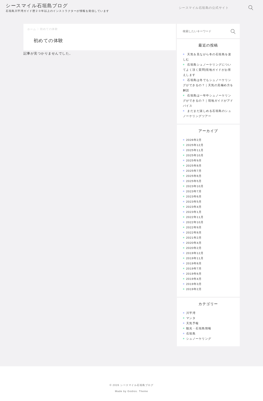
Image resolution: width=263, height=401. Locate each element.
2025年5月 (194, 181)
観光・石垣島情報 (198, 328)
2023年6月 (194, 196)
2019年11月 (195, 258)
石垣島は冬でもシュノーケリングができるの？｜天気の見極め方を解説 (208, 85)
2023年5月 (194, 201)
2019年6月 (194, 273)
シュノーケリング (198, 338)
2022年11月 (195, 217)
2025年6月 (194, 175)
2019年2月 (194, 289)
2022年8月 (194, 232)
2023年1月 (194, 211)
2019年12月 (195, 253)
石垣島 (191, 333)
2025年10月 (195, 155)
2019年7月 (194, 268)
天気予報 (192, 323)
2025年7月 (194, 170)
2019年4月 (194, 278)
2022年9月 (194, 227)
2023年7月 (194, 191)
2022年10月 (195, 222)
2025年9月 (194, 160)
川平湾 (191, 312)
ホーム (31, 29)
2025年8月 (194, 165)
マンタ (191, 318)
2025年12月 (195, 145)
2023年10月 (195, 186)
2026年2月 (194, 139)
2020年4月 (194, 242)
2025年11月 (195, 150)
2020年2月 (194, 247)
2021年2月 (194, 237)
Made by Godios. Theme (131, 391)
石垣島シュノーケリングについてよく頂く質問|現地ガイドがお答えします (207, 69)
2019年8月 (194, 263)
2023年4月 (194, 206)
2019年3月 (194, 284)
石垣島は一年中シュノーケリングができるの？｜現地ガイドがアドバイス (208, 100)
